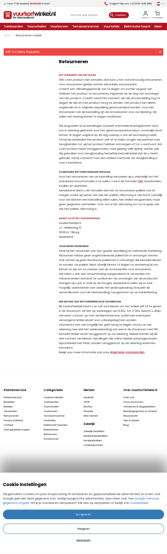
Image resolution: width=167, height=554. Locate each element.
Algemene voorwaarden (127, 352)
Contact (8, 425)
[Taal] (159, 3)
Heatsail (88, 397)
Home (7, 35)
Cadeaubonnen (93, 445)
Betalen (8, 406)
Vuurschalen (51, 406)
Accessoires (51, 439)
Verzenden (10, 411)
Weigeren (83, 529)
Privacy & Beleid (13, 420)
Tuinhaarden (51, 402)
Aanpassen (83, 540)
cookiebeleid (139, 503)
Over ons (128, 397)
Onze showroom (133, 402)
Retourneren (11, 416)
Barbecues (50, 434)
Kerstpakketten (93, 440)
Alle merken (91, 416)
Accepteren (83, 514)
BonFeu (88, 406)
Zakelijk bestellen (94, 431)
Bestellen (9, 402)
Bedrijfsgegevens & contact (140, 411)
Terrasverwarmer (54, 416)
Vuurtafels (50, 420)
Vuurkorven (50, 411)
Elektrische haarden (56, 425)
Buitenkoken (51, 429)
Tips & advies (131, 420)
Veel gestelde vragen (17, 429)
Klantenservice (13, 397)
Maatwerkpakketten (96, 436)
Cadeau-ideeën (54, 397)
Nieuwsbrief (130, 416)
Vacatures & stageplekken (139, 406)
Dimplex (88, 411)
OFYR (86, 402)
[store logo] (30, 15)
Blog (126, 425)
